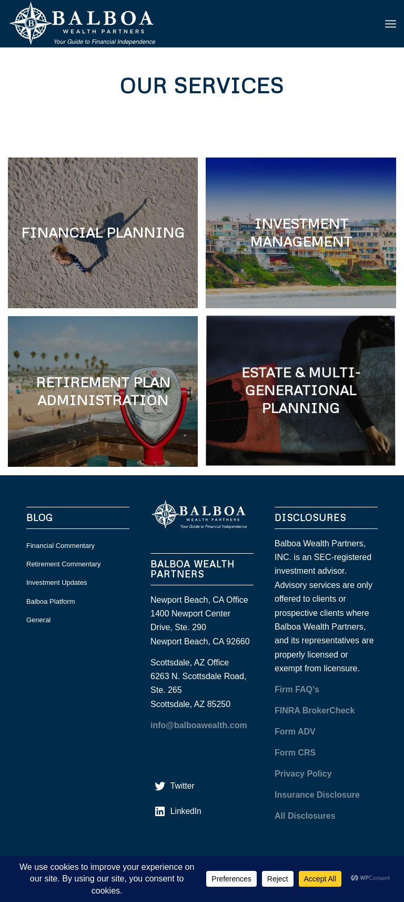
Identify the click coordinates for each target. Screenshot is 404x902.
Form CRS (295, 752)
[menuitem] (390, 23)
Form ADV (295, 731)
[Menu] (390, 23)
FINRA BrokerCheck (315, 710)
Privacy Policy (303, 773)
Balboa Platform (50, 601)
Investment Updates (56, 582)
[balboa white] (87, 23)
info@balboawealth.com (198, 725)
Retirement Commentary (63, 564)
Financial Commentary (60, 546)
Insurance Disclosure (317, 794)
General (38, 620)
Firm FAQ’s (297, 689)
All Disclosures (305, 815)
